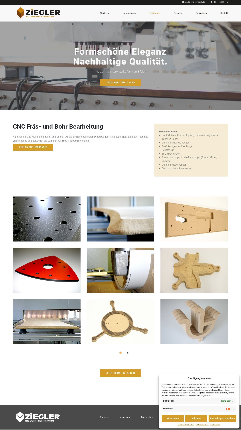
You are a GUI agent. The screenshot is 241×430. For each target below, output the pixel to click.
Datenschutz (202, 425)
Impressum (215, 425)
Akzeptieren (172, 418)
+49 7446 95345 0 (219, 2)
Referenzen (201, 13)
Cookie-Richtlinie (186, 425)
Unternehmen (129, 13)
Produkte (178, 13)
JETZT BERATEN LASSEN (120, 82)
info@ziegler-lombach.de (193, 2)
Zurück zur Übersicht (33, 147)
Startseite (104, 13)
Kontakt (224, 13)
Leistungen (154, 13)
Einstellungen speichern (222, 418)
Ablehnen (196, 418)
